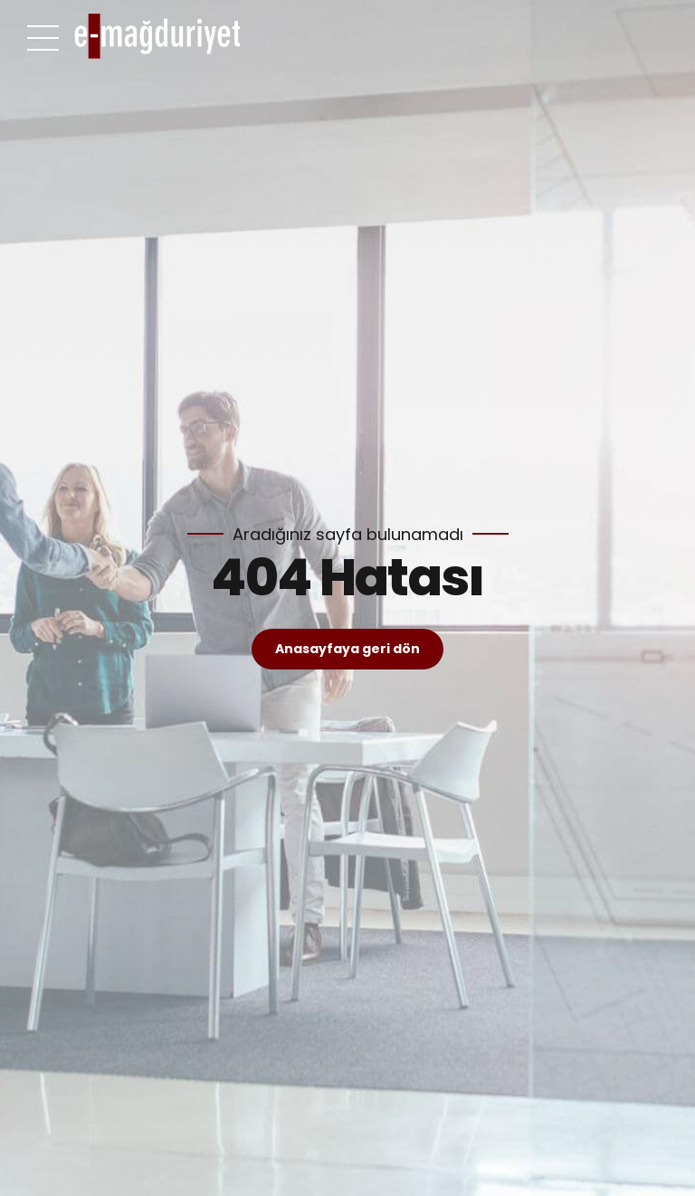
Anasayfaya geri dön (347, 649)
